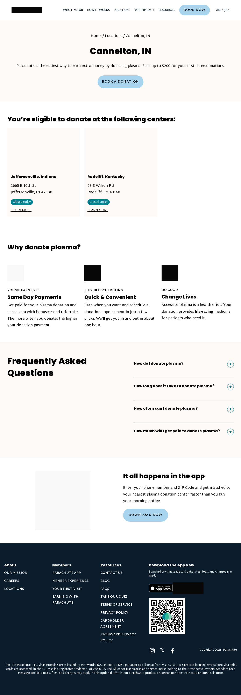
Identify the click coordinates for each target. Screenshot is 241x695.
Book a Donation (120, 82)
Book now (195, 10)
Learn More (21, 210)
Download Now (145, 515)
